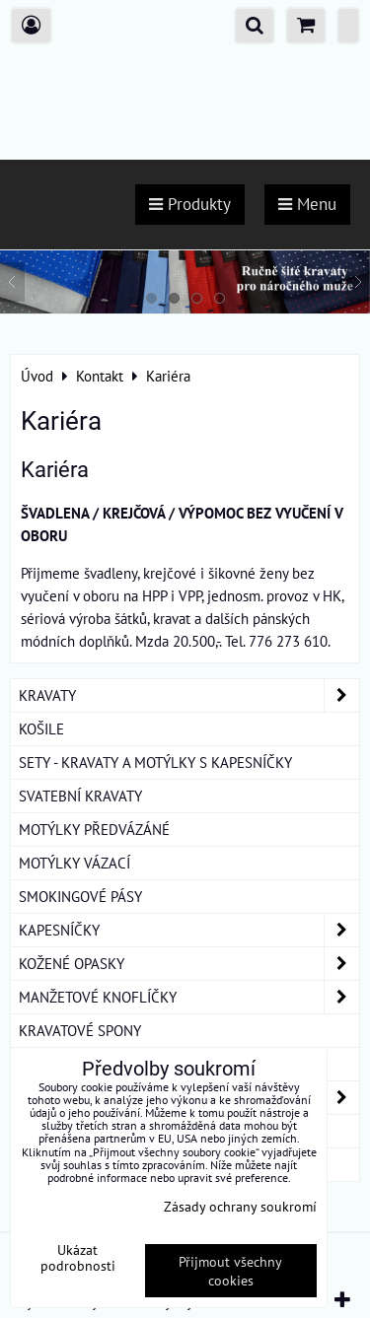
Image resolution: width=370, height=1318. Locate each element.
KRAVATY (189, 695)
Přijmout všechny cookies (230, 1270)
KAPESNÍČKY (189, 930)
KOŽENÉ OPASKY (189, 963)
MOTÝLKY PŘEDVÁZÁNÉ (94, 829)
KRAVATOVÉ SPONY (80, 1030)
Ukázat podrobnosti (77, 1258)
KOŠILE (41, 728)
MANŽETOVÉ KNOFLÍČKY (189, 997)
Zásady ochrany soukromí (240, 1206)
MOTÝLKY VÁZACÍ (74, 862)
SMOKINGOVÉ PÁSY (80, 896)
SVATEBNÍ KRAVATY (80, 795)
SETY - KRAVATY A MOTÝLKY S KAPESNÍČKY (155, 762)
